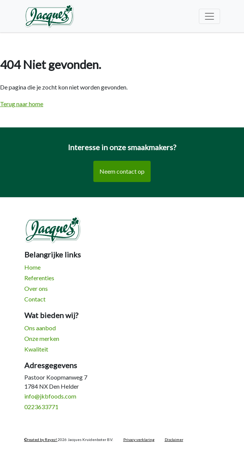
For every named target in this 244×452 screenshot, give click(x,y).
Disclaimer (174, 439)
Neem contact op (122, 171)
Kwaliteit (36, 349)
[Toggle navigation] (209, 16)
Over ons (36, 288)
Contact (35, 299)
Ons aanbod (40, 327)
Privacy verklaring (138, 439)
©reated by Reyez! (41, 439)
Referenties (39, 277)
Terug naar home (21, 103)
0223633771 (41, 406)
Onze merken (41, 338)
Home (32, 267)
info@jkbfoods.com (50, 396)
